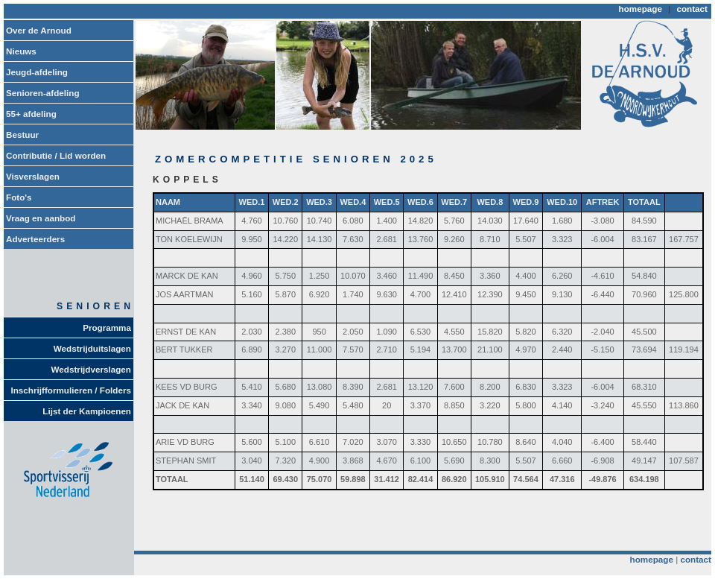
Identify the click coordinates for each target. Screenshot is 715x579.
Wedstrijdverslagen (91, 369)
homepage (640, 8)
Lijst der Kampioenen (86, 411)
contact (692, 8)
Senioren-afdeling (43, 93)
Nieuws (21, 51)
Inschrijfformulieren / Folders (71, 390)
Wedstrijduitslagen (92, 348)
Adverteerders (35, 239)
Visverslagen (33, 176)
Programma (107, 327)
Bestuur (22, 134)
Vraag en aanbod (40, 218)
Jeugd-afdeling (37, 72)
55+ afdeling (31, 113)
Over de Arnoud (39, 30)
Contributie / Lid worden (56, 155)
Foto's (19, 197)
